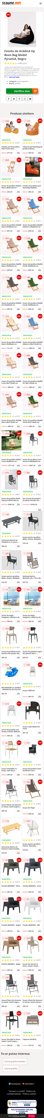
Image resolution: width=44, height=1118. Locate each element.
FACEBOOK (15, 1084)
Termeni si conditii (17, 1091)
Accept (31, 1116)
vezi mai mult (14, 77)
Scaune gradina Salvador (15, 1061)
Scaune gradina (11, 1068)
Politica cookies (29, 1094)
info (18, 153)
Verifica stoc (26, 91)
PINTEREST (28, 1084)
